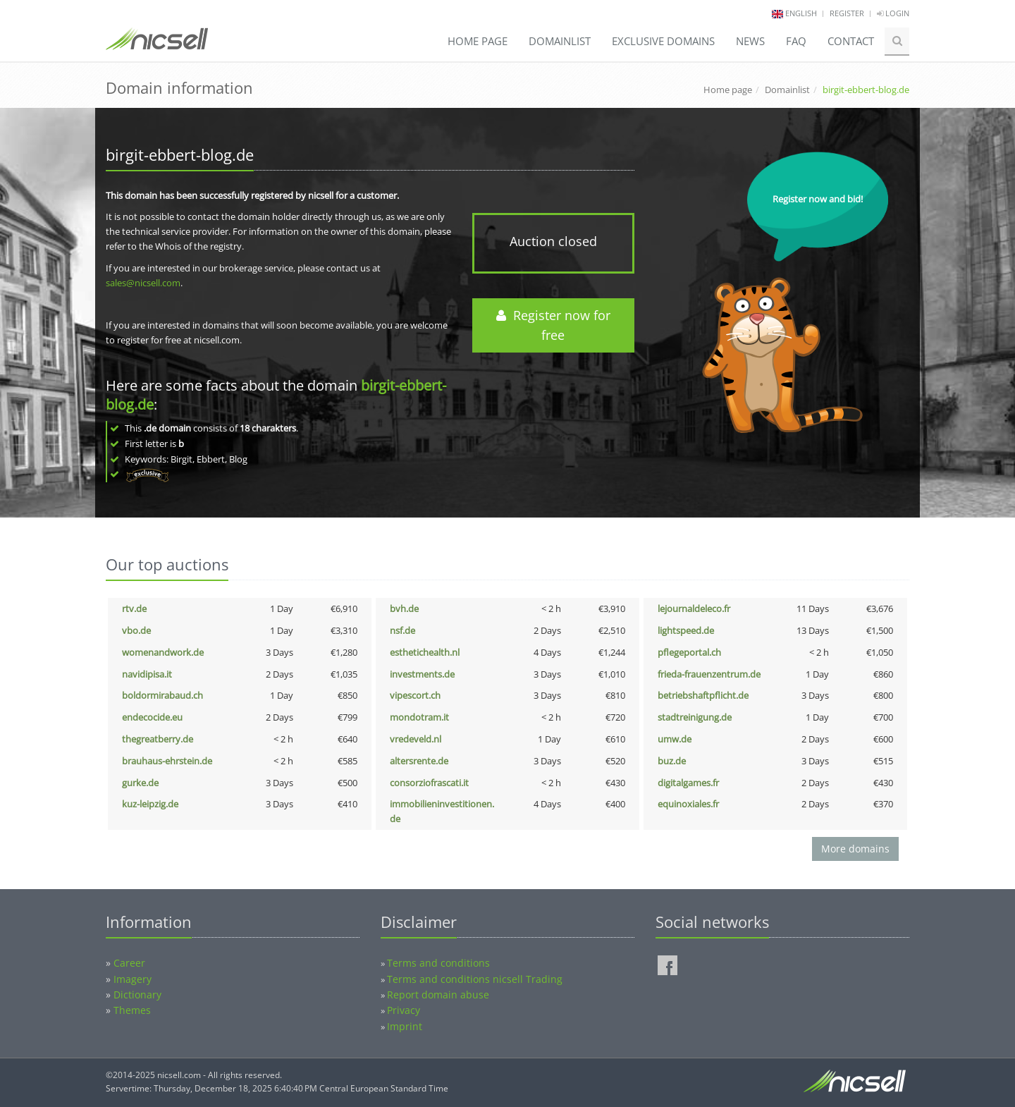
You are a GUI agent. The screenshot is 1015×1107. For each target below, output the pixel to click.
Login (893, 13)
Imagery (132, 979)
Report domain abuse (438, 994)
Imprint (404, 1026)
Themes (132, 1010)
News (750, 41)
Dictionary (137, 994)
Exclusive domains (663, 41)
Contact (851, 41)
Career (129, 963)
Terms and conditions (438, 963)
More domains (855, 848)
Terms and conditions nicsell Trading (474, 979)
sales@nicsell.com (143, 282)
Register (847, 13)
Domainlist (560, 41)
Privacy (403, 1010)
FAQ (796, 41)
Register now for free (553, 325)
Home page (478, 41)
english (801, 13)
